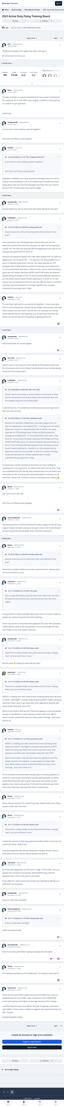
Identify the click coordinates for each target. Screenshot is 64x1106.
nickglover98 (12, 122)
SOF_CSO (11, 358)
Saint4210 (11, 582)
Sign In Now (32, 1047)
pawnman (11, 672)
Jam (7, 28)
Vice (31, 591)
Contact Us (28, 1098)
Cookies (37, 1098)
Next (55, 38)
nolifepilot (11, 218)
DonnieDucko (13, 945)
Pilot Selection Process (32, 28)
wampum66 (12, 202)
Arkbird (10, 148)
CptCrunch (12, 988)
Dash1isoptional (14, 518)
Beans (10, 487)
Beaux (10, 545)
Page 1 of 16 (32, 38)
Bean (10, 90)
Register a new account (32, 1042)
